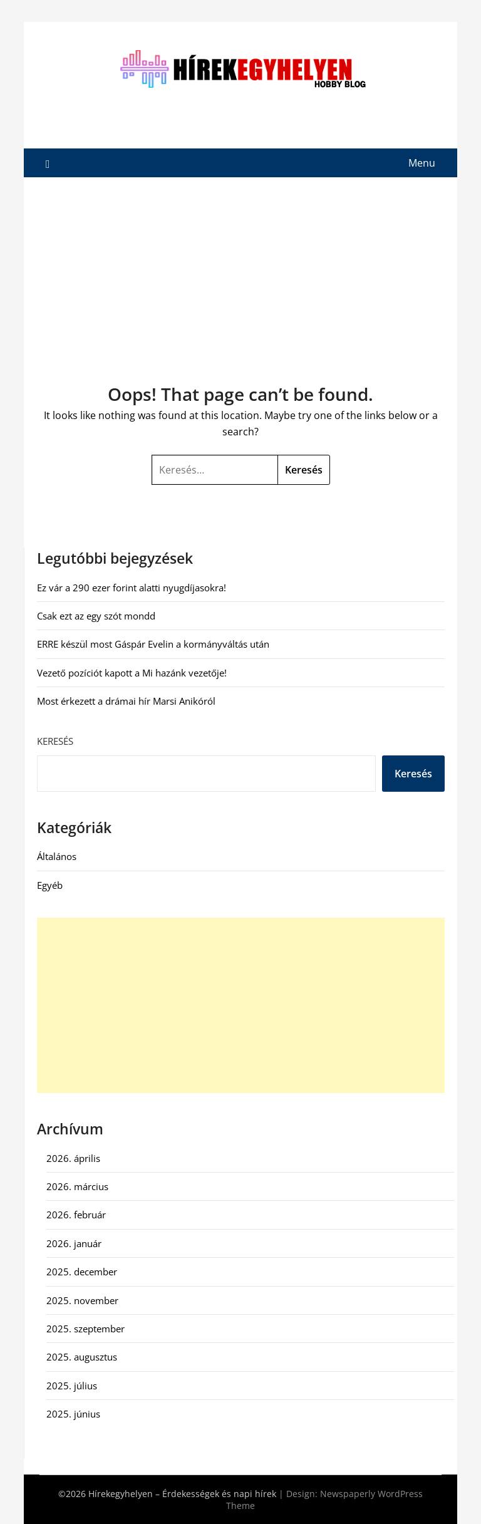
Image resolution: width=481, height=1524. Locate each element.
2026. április (73, 1158)
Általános (56, 856)
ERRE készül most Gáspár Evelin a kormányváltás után (153, 644)
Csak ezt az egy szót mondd (96, 615)
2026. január (73, 1243)
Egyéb (50, 885)
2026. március (77, 1186)
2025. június (73, 1413)
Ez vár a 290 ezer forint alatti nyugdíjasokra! (131, 587)
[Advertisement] (240, 271)
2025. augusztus (81, 1356)
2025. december (81, 1271)
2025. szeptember (85, 1328)
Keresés (55, 741)
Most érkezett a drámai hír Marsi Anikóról (126, 701)
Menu (421, 163)
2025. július (71, 1385)
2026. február (76, 1214)
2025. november (82, 1300)
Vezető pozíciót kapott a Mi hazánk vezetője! (132, 672)
